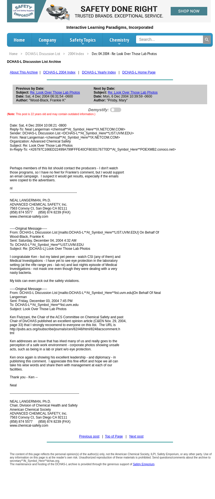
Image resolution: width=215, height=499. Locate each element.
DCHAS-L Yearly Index (99, 72)
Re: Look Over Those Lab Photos (55, 92)
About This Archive (24, 72)
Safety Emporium (144, 464)
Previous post (89, 436)
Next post (136, 436)
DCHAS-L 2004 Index (59, 72)
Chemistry (119, 41)
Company (47, 41)
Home (19, 40)
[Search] (207, 39)
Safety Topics (83, 41)
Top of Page (114, 436)
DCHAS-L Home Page (139, 72)
